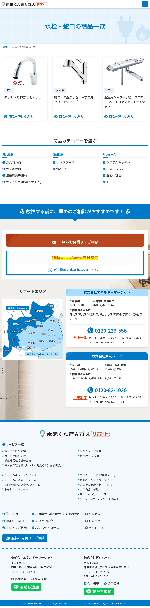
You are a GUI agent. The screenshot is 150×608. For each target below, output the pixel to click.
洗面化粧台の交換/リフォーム (22, 486)
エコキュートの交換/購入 (95, 477)
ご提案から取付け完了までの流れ (57, 515)
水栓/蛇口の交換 (90, 458)
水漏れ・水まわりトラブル (96, 482)
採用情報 (41, 581)
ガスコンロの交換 (15, 453)
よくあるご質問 (16, 529)
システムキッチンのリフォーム (23, 477)
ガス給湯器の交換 (15, 458)
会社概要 (20, 581)
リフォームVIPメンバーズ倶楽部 (99, 501)
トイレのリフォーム (16, 491)
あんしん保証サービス (93, 496)
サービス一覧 (15, 446)
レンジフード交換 (90, 453)
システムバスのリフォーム (20, 482)
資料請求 (94, 515)
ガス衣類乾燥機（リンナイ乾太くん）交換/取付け (34, 467)
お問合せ (94, 522)
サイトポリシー (98, 529)
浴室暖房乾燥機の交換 (17, 462)
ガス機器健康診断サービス (96, 486)
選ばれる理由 (15, 522)
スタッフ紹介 (44, 522)
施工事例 (12, 515)
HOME (5, 47)
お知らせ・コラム (47, 529)
